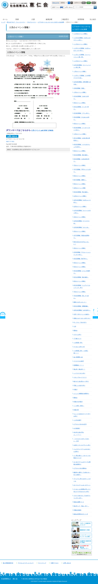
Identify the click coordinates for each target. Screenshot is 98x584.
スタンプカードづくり (80, 377)
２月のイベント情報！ (80, 92)
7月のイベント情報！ (80, 165)
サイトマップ (42, 563)
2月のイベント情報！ (80, 231)
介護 (33, 19)
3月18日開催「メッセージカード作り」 (82, 129)
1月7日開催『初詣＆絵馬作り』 (81, 237)
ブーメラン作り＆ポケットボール (82, 480)
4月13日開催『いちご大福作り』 (82, 272)
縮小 (83, 2)
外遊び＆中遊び (78, 401)
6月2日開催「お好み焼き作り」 (81, 160)
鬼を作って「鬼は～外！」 (81, 506)
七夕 (75, 326)
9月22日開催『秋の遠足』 (81, 192)
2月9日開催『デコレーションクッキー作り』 (82, 253)
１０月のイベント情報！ (81, 33)
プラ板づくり (77, 338)
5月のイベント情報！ (80, 266)
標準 (88, 2)
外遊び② (76, 409)
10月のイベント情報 (79, 188)
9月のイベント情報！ (80, 184)
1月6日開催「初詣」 (79, 88)
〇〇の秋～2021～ (79, 405)
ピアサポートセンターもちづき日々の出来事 (51, 22)
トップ (3, 22)
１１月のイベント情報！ (81, 44)
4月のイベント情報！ (80, 123)
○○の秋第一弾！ (78, 342)
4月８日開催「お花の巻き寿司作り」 (82, 139)
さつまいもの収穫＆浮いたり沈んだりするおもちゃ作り (82, 490)
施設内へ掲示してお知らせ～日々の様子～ (82, 473)
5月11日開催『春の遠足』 (81, 277)
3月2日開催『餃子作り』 (81, 258)
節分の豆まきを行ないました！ (81, 243)
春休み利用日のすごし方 (81, 514)
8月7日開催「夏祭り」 (80, 180)
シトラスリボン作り (79, 373)
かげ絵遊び (77, 428)
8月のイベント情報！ (80, 176)
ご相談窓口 (65, 19)
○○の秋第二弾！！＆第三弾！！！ (81, 352)
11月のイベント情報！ (80, 196)
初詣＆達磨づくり (79, 502)
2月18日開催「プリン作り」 (82, 113)
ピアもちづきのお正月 (80, 424)
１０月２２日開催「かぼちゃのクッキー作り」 (82, 49)
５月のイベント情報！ (80, 134)
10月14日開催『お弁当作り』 (82, 310)
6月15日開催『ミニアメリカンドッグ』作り (82, 286)
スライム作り (77, 334)
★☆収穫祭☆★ (78, 357)
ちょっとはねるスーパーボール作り (82, 415)
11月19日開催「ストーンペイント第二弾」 (82, 66)
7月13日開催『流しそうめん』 (81, 297)
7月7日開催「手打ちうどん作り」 (82, 171)
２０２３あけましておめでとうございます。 (82, 497)
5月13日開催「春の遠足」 (81, 155)
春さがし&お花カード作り (81, 381)
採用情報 (81, 19)
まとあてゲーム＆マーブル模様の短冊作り (82, 463)
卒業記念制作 (77, 510)
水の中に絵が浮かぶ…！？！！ (79, 433)
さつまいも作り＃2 (79, 346)
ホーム (5, 19)
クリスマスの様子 (79, 361)
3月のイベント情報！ (80, 102)
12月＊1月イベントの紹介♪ (81, 314)
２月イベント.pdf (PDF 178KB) (42, 130)
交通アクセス (56, 7)
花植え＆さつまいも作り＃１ (82, 318)
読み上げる (56, 2)
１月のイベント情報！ (80, 71)
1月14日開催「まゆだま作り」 (81, 97)
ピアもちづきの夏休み (80, 468)
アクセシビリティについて (26, 563)
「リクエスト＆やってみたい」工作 (81, 440)
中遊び (75, 389)
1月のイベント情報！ (80, 217)
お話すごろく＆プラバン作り (82, 445)
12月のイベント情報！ (80, 206)
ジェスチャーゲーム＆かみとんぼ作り (82, 450)
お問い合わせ (69, 7)
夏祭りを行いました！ (80, 302)
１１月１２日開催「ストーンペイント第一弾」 (82, 56)
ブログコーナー (31, 22)
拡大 (93, 2)
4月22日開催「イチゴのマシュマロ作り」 (82, 146)
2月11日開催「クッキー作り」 (81, 108)
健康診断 (49, 19)
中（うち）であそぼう (80, 322)
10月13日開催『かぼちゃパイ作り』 (82, 201)
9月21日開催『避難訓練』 (81, 306)
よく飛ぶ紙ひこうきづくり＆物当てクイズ (82, 457)
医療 (17, 19)
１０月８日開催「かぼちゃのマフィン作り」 (82, 39)
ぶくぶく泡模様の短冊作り (81, 393)
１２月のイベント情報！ (81, 61)
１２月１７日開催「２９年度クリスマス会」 (82, 77)
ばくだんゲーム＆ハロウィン (82, 485)
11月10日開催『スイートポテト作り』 (82, 212)
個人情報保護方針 (8, 563)
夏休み (75, 330)
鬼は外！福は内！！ (79, 369)
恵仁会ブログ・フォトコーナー (16, 22)
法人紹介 (93, 19)
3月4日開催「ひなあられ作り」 (81, 118)
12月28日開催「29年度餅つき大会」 (82, 83)
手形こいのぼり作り (79, 385)
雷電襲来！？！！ (79, 365)
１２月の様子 (77, 420)
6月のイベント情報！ (80, 151)
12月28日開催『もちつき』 (82, 227)
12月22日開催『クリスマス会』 (82, 222)
